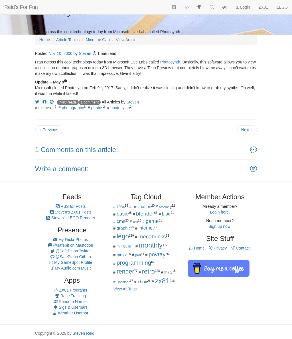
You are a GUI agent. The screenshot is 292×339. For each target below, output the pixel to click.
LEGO (282, 7)
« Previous (48, 129)
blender (145, 214)
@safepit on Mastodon (70, 245)
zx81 (162, 281)
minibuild (124, 246)
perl (138, 255)
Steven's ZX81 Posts (71, 212)
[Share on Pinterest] (52, 102)
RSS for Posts (71, 206)
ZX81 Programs (70, 290)
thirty (168, 272)
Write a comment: (62, 169)
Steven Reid (83, 333)
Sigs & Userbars (71, 307)
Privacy (218, 248)
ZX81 (263, 7)
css (135, 222)
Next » (247, 129)
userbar (123, 282)
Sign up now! (220, 226)
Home (196, 248)
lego (123, 236)
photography (73, 107)
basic (122, 214)
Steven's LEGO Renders (70, 218)
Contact (240, 248)
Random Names (71, 301)
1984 (121, 207)
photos (97, 107)
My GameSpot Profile (70, 262)
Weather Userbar (70, 313)
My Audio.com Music (70, 268)
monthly (151, 245)
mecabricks (152, 237)
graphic (124, 228)
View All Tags (125, 289)
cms (121, 221)
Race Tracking (70, 296)
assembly (165, 207)
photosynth (120, 107)
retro (148, 271)
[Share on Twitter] (37, 102)
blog (166, 214)
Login (242, 7)
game (152, 221)
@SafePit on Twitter (70, 251)
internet (146, 228)
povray (157, 254)
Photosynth (170, 62)
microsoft (46, 107)
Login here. (220, 212)
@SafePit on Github (70, 256)
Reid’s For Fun (21, 7)
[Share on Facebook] (44, 102)
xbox (142, 281)
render (125, 271)
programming (134, 262)
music (122, 255)
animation (142, 206)
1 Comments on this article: (76, 149)
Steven (85, 53)
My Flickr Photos (70, 239)
